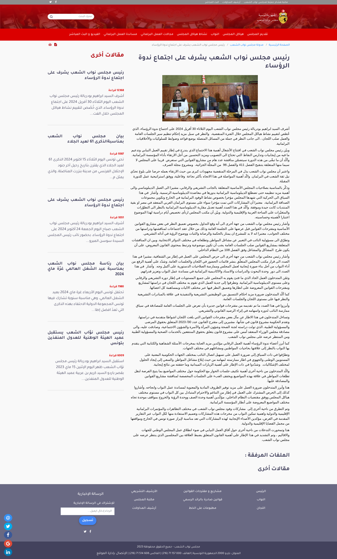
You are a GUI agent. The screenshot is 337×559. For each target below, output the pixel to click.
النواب (261, 499)
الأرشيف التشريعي (144, 491)
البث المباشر (212, 2)
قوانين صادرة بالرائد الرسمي (202, 499)
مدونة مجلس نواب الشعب (246, 45)
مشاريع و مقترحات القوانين (202, 491)
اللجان (261, 508)
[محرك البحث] (71, 16)
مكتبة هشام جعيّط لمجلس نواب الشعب (266, 2)
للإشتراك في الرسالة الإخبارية (94, 503)
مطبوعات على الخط (202, 508)
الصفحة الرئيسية (279, 45)
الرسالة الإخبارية (91, 494)
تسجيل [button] (87, 520)
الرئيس (261, 491)
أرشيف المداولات (231, 2)
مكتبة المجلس (144, 499)
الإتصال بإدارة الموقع (112, 553)
